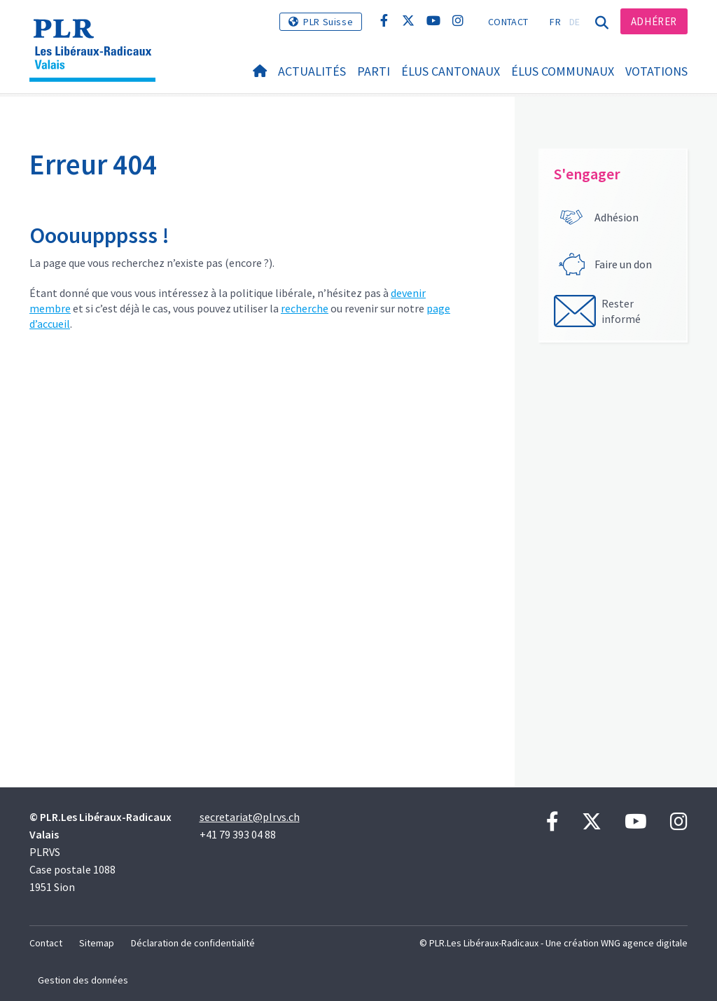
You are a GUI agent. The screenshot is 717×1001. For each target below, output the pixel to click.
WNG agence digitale (644, 943)
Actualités (312, 71)
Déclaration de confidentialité (193, 943)
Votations (656, 71)
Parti (373, 71)
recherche (304, 308)
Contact (508, 21)
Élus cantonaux (450, 71)
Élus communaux (562, 71)
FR (555, 21)
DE (574, 21)
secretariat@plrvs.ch (250, 817)
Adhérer (654, 21)
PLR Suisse (328, 21)
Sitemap (96, 943)
